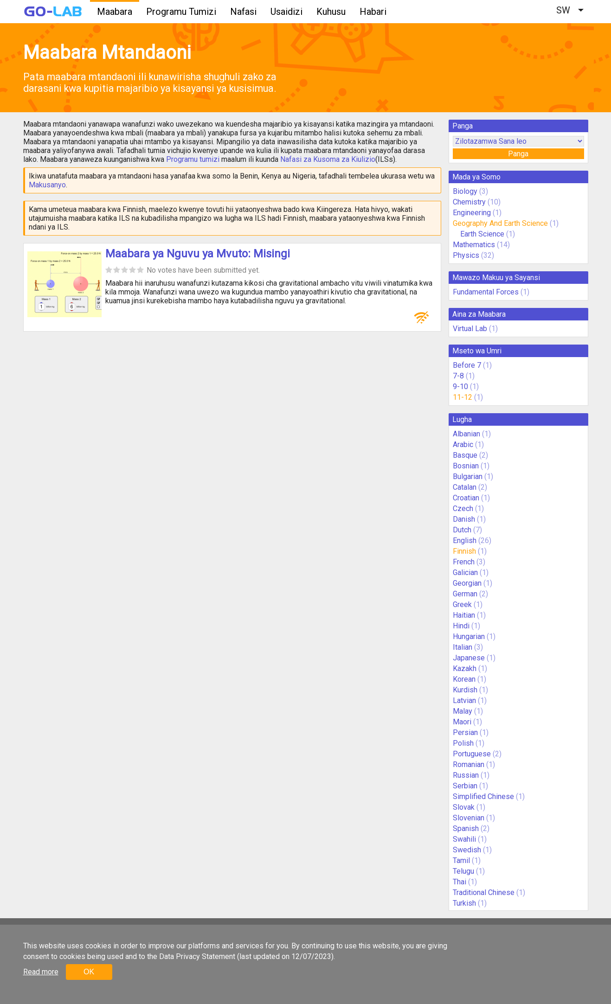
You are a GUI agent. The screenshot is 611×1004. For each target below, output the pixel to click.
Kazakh (464, 668)
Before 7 (467, 365)
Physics (466, 255)
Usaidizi (286, 11)
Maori (462, 721)
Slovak (464, 807)
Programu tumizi (192, 159)
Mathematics (474, 244)
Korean (464, 679)
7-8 (458, 375)
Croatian (466, 497)
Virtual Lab (470, 328)
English (464, 540)
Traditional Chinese (484, 892)
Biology (465, 191)
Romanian (468, 764)
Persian (465, 732)
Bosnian (466, 465)
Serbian (465, 785)
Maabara (114, 11)
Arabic (463, 444)
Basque (465, 455)
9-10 (460, 386)
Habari (373, 11)
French (464, 561)
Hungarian (469, 636)
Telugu (463, 871)
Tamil (461, 860)
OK (89, 972)
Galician (465, 572)
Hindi (461, 625)
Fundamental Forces (486, 292)
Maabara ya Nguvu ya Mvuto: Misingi (197, 253)
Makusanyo (47, 184)
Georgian (467, 583)
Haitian (464, 615)
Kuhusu (331, 11)
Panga (518, 153)
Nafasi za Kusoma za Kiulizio (327, 159)
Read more (40, 971)
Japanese (469, 657)
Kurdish (465, 689)
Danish (464, 519)
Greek (462, 604)
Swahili (464, 839)
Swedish (467, 849)
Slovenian (468, 817)
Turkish (464, 903)
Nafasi (243, 11)
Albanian (466, 433)
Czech (463, 508)
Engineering (472, 212)
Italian (462, 647)
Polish (463, 743)
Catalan (464, 487)
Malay (462, 711)
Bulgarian (467, 476)
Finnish (464, 551)
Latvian (464, 700)
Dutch (462, 529)
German (465, 593)
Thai (459, 881)
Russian (466, 775)
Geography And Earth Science (500, 223)
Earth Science (482, 234)
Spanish (466, 828)
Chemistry (469, 202)
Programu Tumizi (181, 11)
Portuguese (472, 753)
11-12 (462, 397)
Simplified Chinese (483, 796)
